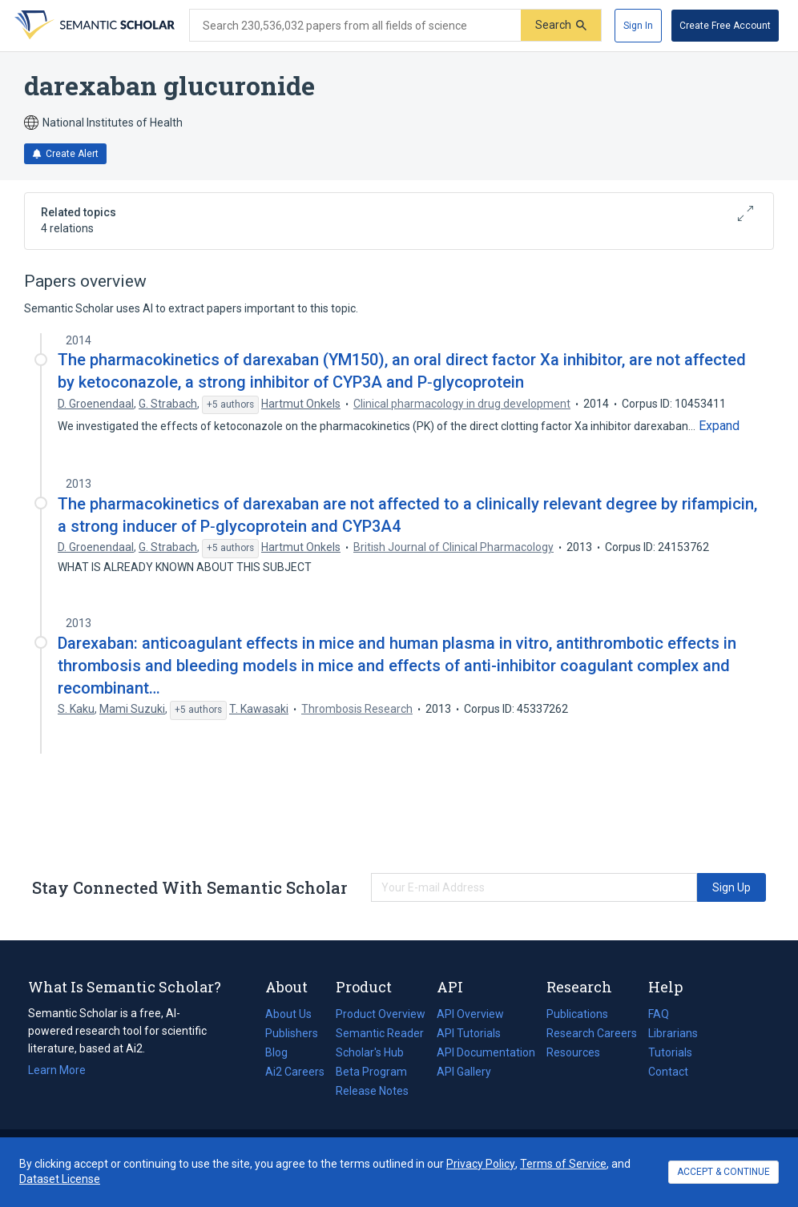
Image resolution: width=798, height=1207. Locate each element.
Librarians (673, 1033)
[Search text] (355, 25)
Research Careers (591, 1033)
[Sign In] (638, 25)
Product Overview (380, 1014)
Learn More (57, 1070)
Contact (668, 1071)
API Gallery (464, 1071)
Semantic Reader (380, 1033)
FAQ (658, 1014)
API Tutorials (469, 1033)
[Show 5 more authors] (230, 405)
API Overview (470, 1014)
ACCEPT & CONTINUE (723, 1171)
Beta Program (371, 1071)
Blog (282, 1052)
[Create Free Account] (725, 26)
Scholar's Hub (370, 1052)
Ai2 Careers (294, 1071)
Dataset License (59, 1179)
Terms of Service (563, 1163)
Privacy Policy (480, 1163)
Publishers (291, 1033)
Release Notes (372, 1090)
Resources (573, 1052)
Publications (577, 1014)
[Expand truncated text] (719, 426)
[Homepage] (93, 25)
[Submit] (561, 25)
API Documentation (486, 1052)
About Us (288, 1014)
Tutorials (670, 1052)
